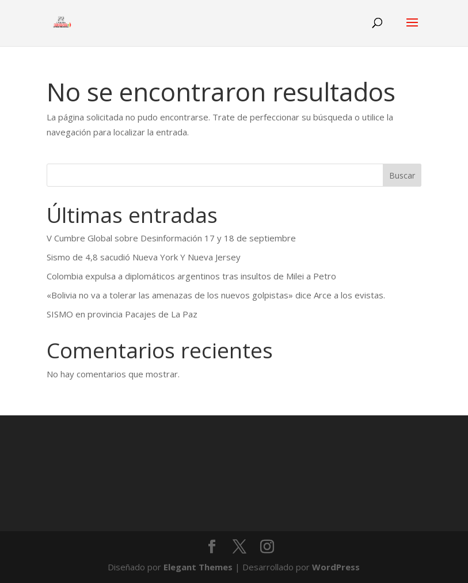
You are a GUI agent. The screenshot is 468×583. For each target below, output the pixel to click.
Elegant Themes (198, 567)
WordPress (336, 567)
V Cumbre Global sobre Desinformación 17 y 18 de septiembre (171, 238)
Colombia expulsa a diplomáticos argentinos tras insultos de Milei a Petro (191, 276)
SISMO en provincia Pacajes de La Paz (122, 314)
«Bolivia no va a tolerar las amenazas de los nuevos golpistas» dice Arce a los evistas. (216, 295)
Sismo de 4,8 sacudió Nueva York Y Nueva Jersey (144, 257)
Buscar (402, 175)
